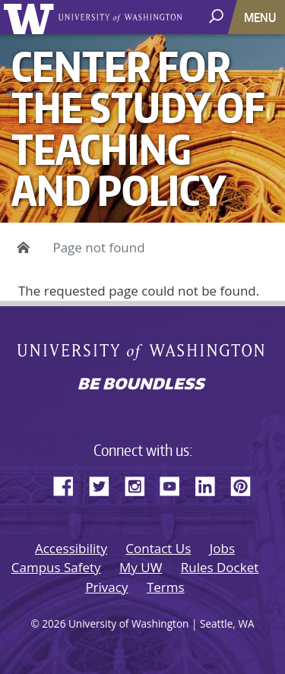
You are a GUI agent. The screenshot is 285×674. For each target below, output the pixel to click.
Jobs (222, 548)
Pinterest (246, 484)
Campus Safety (56, 567)
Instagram (140, 484)
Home (20, 248)
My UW (140, 567)
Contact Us (158, 548)
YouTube (176, 484)
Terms (166, 587)
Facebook (69, 484)
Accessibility (71, 548)
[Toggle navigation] (261, 17)
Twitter (105, 484)
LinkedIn (210, 484)
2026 (53, 623)
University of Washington (31, 17)
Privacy (106, 587)
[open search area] (218, 16)
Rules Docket (220, 567)
